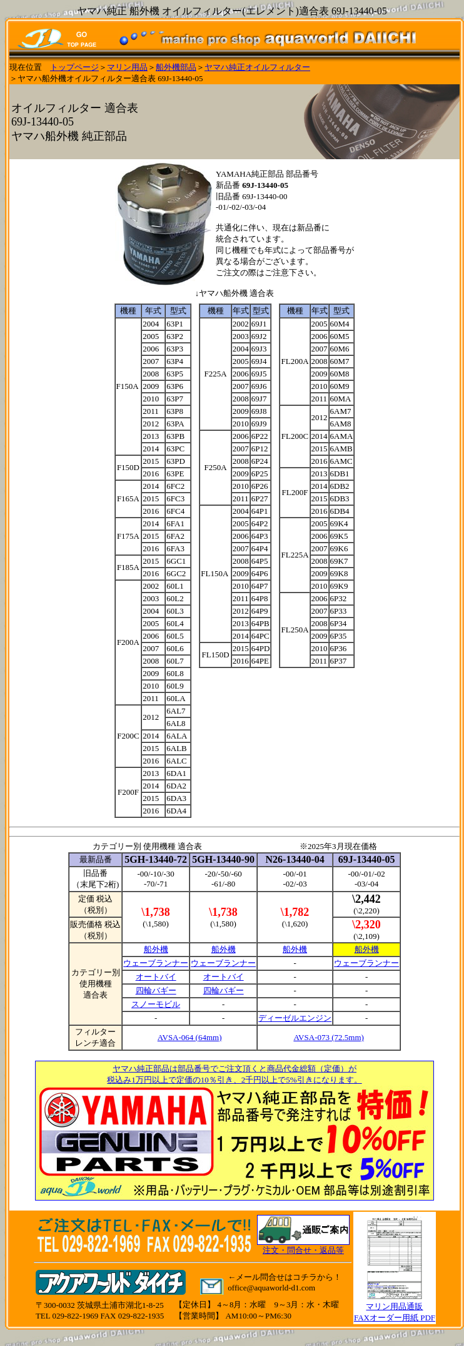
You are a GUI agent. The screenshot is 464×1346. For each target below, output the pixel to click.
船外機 (156, 949)
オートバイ (156, 976)
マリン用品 (127, 67)
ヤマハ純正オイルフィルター (257, 67)
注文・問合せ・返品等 (303, 1250)
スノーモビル (155, 1004)
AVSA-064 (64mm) (190, 1037)
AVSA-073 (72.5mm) (328, 1037)
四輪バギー (156, 990)
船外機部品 (176, 67)
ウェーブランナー (155, 963)
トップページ (74, 67)
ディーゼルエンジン (294, 1018)
